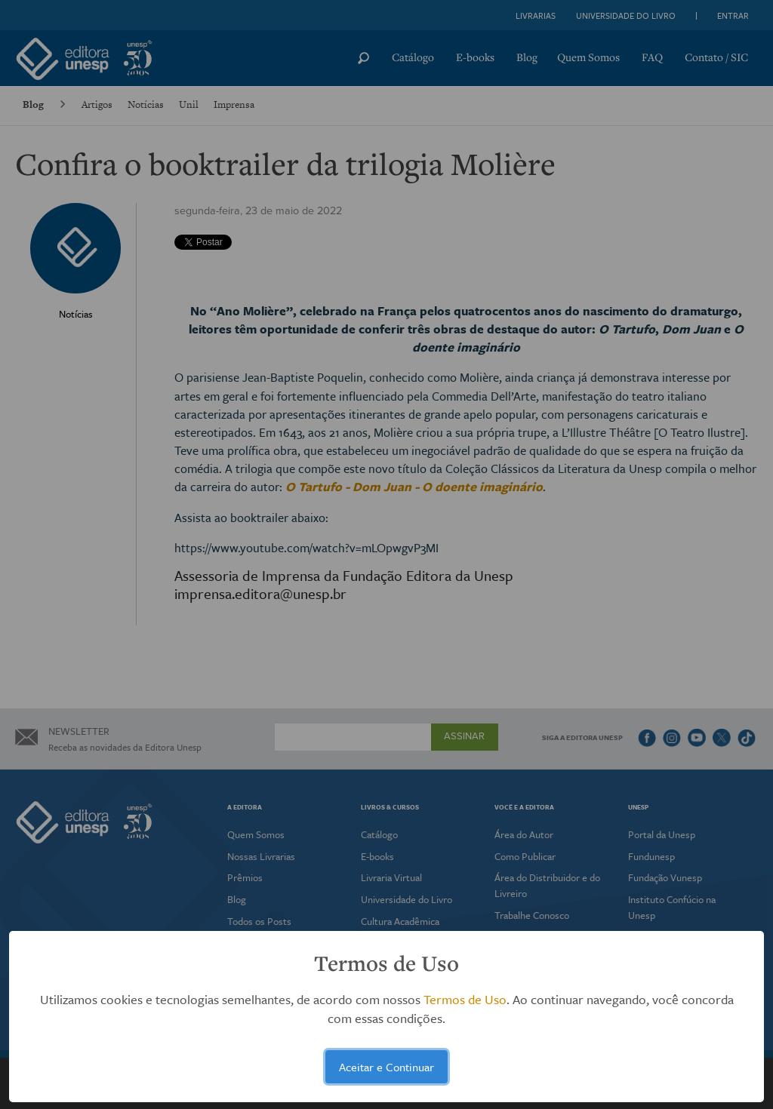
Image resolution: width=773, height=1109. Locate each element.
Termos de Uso (465, 999)
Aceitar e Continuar (386, 1066)
